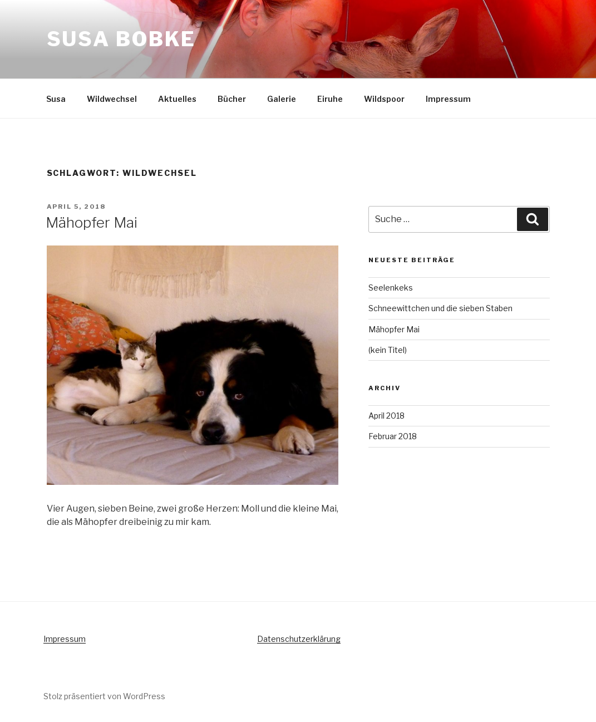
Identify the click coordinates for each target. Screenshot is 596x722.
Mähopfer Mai (91, 222)
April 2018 (386, 415)
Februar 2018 (392, 436)
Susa (56, 99)
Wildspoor (384, 99)
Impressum (448, 99)
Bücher (232, 99)
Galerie (281, 99)
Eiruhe (330, 99)
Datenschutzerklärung (299, 639)
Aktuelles (177, 99)
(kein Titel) (387, 350)
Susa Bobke (121, 39)
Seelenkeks (390, 287)
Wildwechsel (112, 99)
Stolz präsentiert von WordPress (104, 696)
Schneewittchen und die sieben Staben (440, 308)
